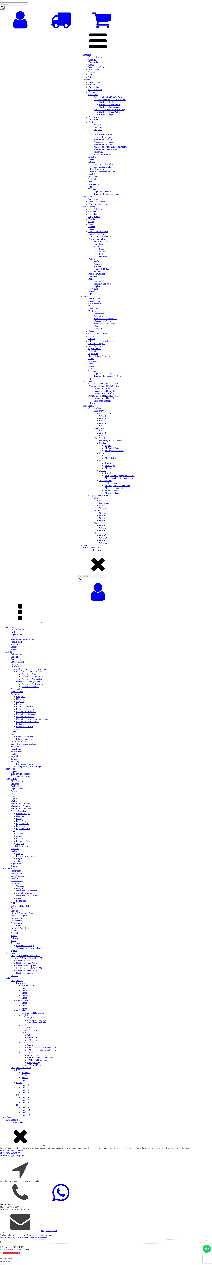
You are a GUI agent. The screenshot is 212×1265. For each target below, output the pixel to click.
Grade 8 (102, 436)
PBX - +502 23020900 (10, 1153)
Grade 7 (102, 433)
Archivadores (94, 299)
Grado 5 (102, 520)
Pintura (91, 259)
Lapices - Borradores (103, 134)
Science (102, 460)
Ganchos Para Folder (97, 333)
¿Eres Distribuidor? (91, 548)
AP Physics (110, 468)
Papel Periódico (95, 70)
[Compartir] (6, 1261)
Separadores (93, 184)
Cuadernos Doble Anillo (109, 104)
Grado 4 (102, 518)
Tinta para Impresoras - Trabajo (107, 376)
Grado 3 (102, 515)
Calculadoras (94, 82)
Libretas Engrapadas (103, 167)
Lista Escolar (88, 406)
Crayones (98, 129)
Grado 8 (102, 530)
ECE (96, 498)
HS (95, 533)
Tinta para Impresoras (97, 201)
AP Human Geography (114, 488)
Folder (91, 159)
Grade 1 (102, 416)
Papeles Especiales (96, 239)
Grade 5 (102, 426)
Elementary (99, 411)
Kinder (102, 505)
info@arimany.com (49, 1230)
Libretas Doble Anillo (103, 164)
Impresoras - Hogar (102, 191)
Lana (90, 224)
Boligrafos (98, 124)
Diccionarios (94, 117)
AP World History (112, 493)
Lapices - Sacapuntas (103, 137)
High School (99, 438)
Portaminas (99, 152)
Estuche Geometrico (102, 284)
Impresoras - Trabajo (103, 373)
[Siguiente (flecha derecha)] (4, 1264)
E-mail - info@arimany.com (12, 1155)
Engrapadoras (94, 62)
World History (111, 483)
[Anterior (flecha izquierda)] (1, 1264)
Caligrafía (92, 85)
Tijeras (91, 77)
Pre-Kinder (104, 503)
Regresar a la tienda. (23, 1249)
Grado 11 (103, 540)
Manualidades (89, 207)
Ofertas (86, 545)
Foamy (97, 246)
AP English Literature (114, 450)
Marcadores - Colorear (103, 139)
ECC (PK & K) (105, 413)
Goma (91, 65)
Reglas (91, 182)
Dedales (91, 306)
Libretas (91, 162)
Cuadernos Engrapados (109, 107)
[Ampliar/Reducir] (1, 1261)
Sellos (91, 358)
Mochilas (92, 174)
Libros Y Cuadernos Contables (101, 172)
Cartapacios (93, 87)
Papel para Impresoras (98, 204)
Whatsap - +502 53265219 (11, 1150)
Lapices (97, 132)
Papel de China (100, 251)
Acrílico (97, 261)
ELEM (97, 510)
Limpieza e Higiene (96, 343)
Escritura (92, 122)
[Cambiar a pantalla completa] (4, 1261)
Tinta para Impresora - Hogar (106, 194)
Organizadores (94, 348)
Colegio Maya (94, 408)
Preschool (103, 500)
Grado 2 (102, 513)
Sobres (91, 75)
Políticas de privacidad (37, 1238)
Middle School (100, 428)
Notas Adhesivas (95, 346)
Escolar (86, 80)
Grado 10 (103, 538)
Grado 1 (102, 508)
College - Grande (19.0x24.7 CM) (108, 97)
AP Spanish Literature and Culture (120, 478)
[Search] (2, 8)
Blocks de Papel (101, 241)
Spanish (102, 470)
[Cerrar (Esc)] (9, 1261)
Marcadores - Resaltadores (105, 149)
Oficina (86, 296)
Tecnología (93, 189)
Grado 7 (102, 528)
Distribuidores (94, 550)
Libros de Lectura (96, 169)
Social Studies (105, 480)
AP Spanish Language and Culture (120, 475)
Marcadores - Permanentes (100, 67)
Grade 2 (102, 418)
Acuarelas (98, 264)
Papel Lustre (99, 254)
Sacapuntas (93, 289)
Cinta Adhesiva (95, 57)
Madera (91, 229)
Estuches (92, 157)
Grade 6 (102, 431)
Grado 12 (103, 543)
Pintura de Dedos (101, 269)
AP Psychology (111, 490)
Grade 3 (102, 421)
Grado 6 (102, 525)
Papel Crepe (99, 249)
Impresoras (88, 196)
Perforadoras (94, 179)
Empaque (87, 55)
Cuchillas (92, 60)
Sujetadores (93, 291)
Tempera (97, 271)
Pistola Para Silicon (96, 274)
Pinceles (97, 266)
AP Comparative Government (117, 485)
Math (101, 453)
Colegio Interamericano (98, 495)
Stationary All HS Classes (110, 441)
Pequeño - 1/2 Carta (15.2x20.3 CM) (110, 99)
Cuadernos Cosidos (107, 102)
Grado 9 (102, 535)
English (102, 443)
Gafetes (91, 336)
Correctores (99, 127)
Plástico (91, 72)
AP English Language (114, 448)
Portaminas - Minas (102, 154)
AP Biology (110, 465)
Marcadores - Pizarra (103, 144)
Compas (91, 92)
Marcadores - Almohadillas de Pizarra (110, 147)
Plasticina (92, 276)
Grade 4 (102, 423)
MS (95, 523)
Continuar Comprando (11, 1253)
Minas (96, 326)
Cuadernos (93, 94)
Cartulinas (98, 244)
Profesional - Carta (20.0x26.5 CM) (109, 109)
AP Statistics (110, 458)
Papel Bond (93, 177)
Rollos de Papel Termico (99, 356)
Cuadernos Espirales (108, 114)
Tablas (91, 368)
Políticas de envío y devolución (13, 1238)
